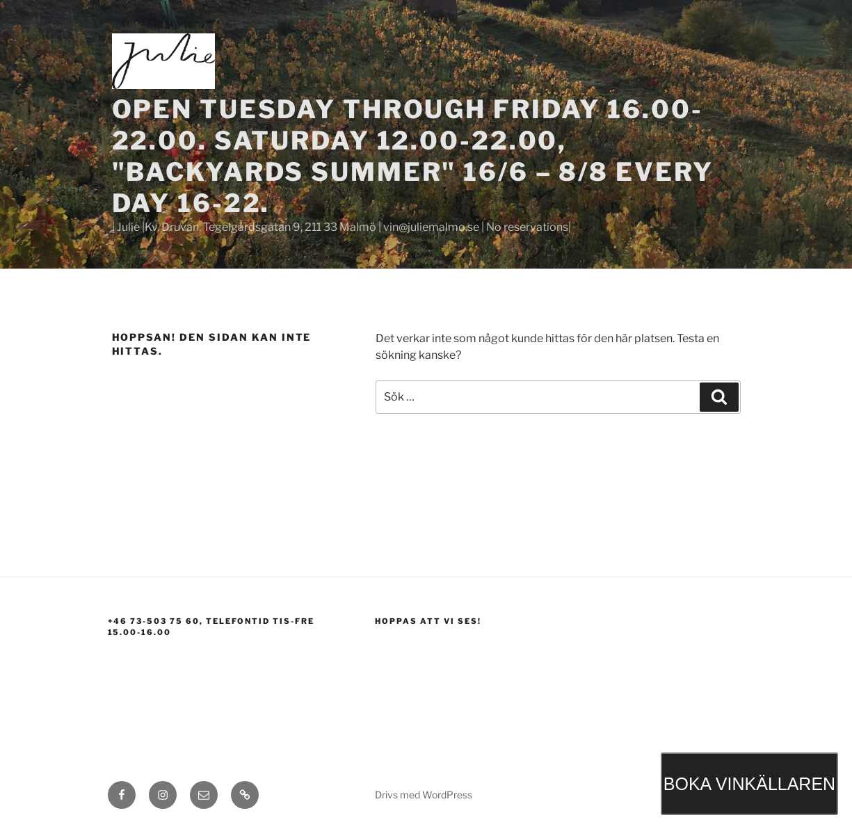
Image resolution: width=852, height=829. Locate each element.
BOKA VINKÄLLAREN (749, 784)
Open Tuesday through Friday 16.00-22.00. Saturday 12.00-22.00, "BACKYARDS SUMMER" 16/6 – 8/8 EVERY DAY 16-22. (413, 156)
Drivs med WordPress (423, 794)
